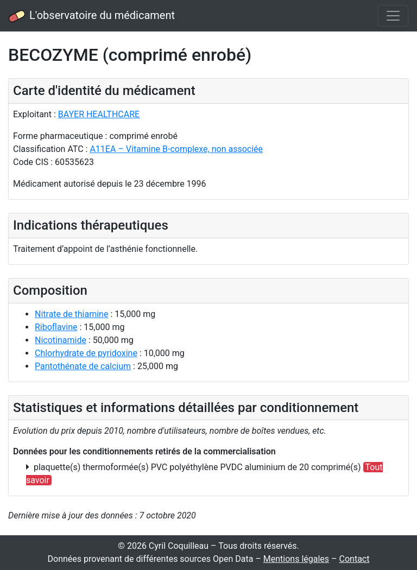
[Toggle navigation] (393, 16)
